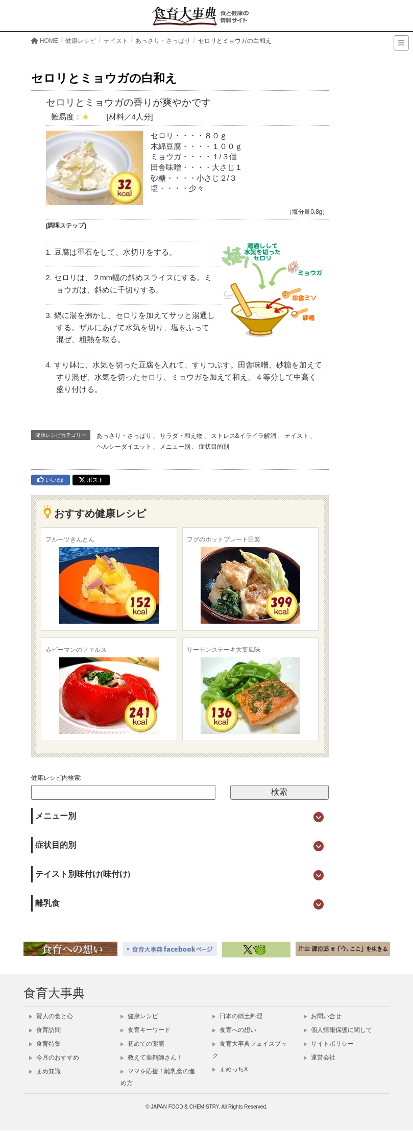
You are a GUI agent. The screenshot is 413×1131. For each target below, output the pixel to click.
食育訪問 (45, 1030)
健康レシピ (139, 1016)
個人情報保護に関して (338, 1030)
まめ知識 (45, 1071)
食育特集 (45, 1043)
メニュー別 (175, 446)
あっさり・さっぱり (124, 435)
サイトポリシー (329, 1043)
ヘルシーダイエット (124, 446)
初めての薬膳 (142, 1043)
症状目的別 (214, 446)
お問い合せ (323, 1016)
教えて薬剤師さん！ (151, 1057)
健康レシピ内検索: (56, 777)
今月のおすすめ (54, 1057)
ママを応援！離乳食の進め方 (157, 1077)
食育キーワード (145, 1030)
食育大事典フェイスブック (249, 1049)
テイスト (296, 435)
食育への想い (234, 1030)
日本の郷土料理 (237, 1016)
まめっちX (230, 1069)
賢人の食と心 (51, 1016)
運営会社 (319, 1057)
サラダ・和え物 (181, 435)
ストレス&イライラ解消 (243, 435)
